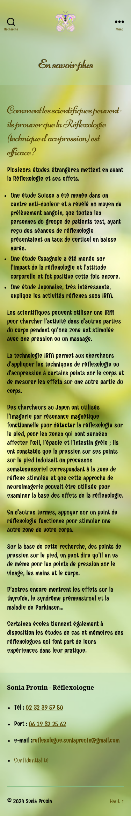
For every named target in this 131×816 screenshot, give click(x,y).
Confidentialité (31, 760)
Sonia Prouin (39, 801)
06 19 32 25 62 (47, 724)
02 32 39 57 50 (44, 707)
